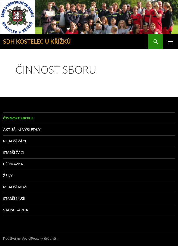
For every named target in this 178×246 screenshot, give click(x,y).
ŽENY (8, 175)
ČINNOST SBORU (18, 118)
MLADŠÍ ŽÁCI (14, 141)
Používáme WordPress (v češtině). (30, 238)
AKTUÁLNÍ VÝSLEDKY (22, 129)
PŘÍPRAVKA (13, 164)
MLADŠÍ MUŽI (15, 187)
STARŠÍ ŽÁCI (13, 152)
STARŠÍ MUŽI (14, 198)
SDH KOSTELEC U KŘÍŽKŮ (37, 41)
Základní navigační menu (170, 41)
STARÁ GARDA (15, 210)
